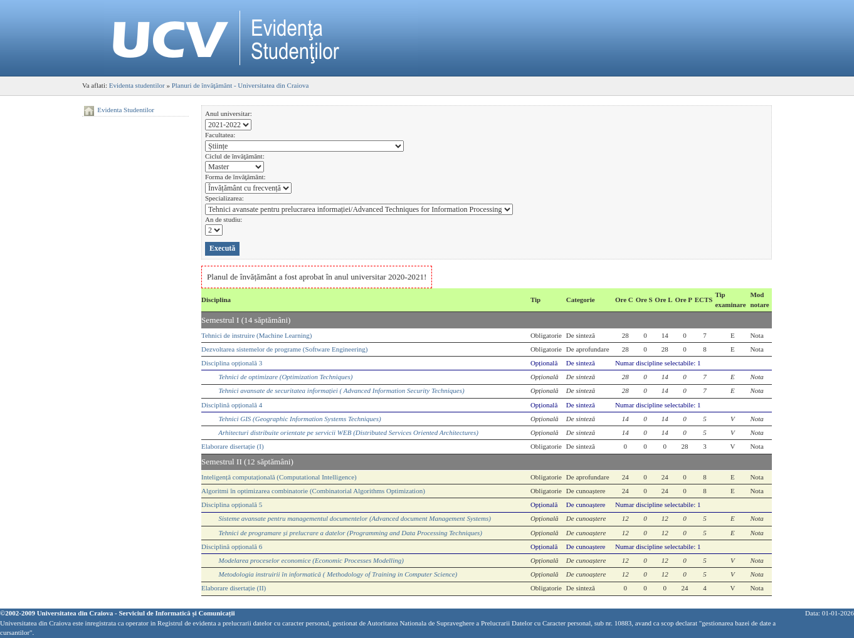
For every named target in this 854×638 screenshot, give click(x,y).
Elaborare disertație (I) (232, 446)
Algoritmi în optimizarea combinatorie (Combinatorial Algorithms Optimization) (313, 490)
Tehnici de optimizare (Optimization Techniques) (286, 376)
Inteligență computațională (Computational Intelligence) (279, 477)
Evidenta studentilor (137, 85)
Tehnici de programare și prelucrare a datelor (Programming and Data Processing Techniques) (351, 532)
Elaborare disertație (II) (233, 588)
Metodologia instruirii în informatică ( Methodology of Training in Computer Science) (338, 574)
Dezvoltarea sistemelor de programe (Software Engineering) (284, 349)
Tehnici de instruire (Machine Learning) (256, 335)
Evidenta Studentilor (125, 109)
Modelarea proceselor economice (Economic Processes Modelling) (311, 560)
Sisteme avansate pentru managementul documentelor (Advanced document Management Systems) (355, 518)
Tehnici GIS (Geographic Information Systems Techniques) (300, 418)
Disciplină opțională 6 (231, 546)
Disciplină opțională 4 (231, 405)
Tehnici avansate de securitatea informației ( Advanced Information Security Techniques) (342, 390)
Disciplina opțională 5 (231, 504)
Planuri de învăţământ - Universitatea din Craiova (240, 85)
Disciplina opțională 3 (231, 363)
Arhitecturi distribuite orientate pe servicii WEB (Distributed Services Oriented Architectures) (348, 432)
